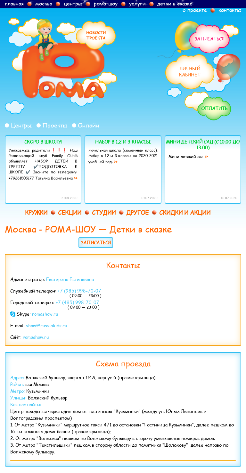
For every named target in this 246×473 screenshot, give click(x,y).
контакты (229, 9)
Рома (63, 59)
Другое (137, 212)
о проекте (195, 9)
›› (75, 178)
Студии (104, 212)
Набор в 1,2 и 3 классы (123, 142)
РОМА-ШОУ (70, 229)
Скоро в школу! (43, 142)
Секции (69, 212)
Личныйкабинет (190, 72)
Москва (20, 229)
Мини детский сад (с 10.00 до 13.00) (203, 145)
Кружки (36, 212)
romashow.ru (45, 314)
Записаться (209, 39)
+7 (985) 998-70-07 (79, 291)
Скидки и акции (184, 212)
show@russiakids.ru (46, 325)
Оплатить (214, 108)
